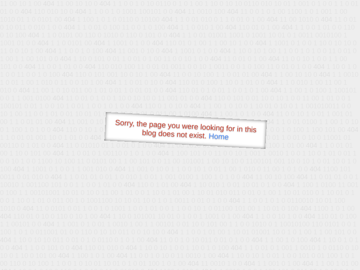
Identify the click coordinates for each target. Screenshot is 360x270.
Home (218, 136)
